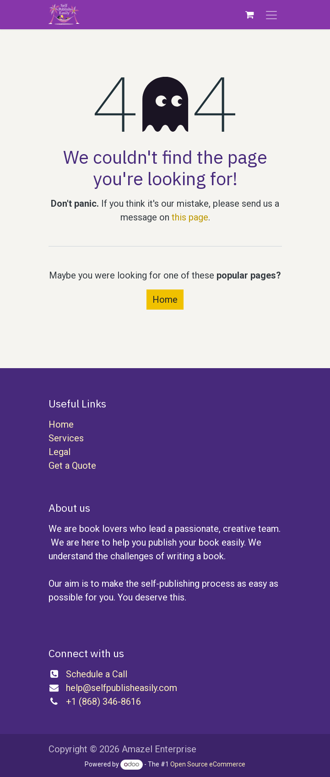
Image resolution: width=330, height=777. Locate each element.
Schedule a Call (96, 674)
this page (190, 217)
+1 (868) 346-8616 (103, 701)
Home (165, 299)
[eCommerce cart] (250, 15)
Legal (59, 451)
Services (66, 438)
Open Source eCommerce (207, 764)
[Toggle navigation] (271, 15)
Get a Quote (72, 465)
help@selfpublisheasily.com (121, 687)
